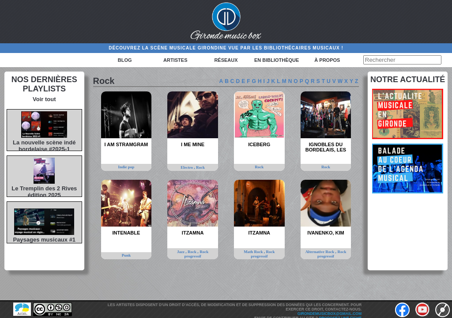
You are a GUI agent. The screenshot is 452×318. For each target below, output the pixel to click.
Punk (126, 255)
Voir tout (44, 99)
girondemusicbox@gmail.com (330, 313)
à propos (327, 60)
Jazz (181, 252)
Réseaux (225, 60)
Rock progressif (197, 254)
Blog (125, 60)
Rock (200, 167)
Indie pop (126, 167)
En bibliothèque (276, 60)
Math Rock (254, 252)
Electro (187, 167)
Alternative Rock (320, 252)
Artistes (175, 60)
